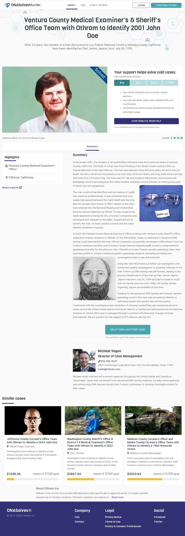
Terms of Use (112, 521)
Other (170, 82)
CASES (71, 5)
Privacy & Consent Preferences (123, 526)
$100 (154, 82)
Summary (92, 146)
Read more (118, 497)
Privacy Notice (113, 517)
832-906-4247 (107, 361)
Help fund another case (127, 329)
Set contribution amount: (127, 76)
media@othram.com (109, 369)
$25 (122, 82)
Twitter (158, 521)
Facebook (159, 517)
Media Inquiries (12, 187)
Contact (79, 521)
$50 (138, 82)
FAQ (83, 5)
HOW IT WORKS (98, 5)
